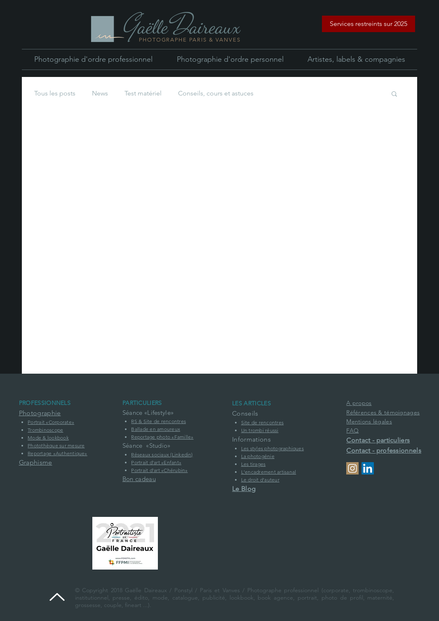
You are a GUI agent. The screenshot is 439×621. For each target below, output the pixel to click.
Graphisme (35, 462)
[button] (368, 24)
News (100, 93)
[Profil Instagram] (352, 468)
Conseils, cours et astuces (216, 93)
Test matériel (143, 93)
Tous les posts (54, 93)
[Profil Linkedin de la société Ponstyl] (368, 468)
